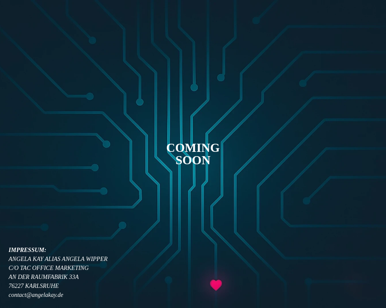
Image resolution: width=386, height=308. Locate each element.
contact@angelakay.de (36, 295)
